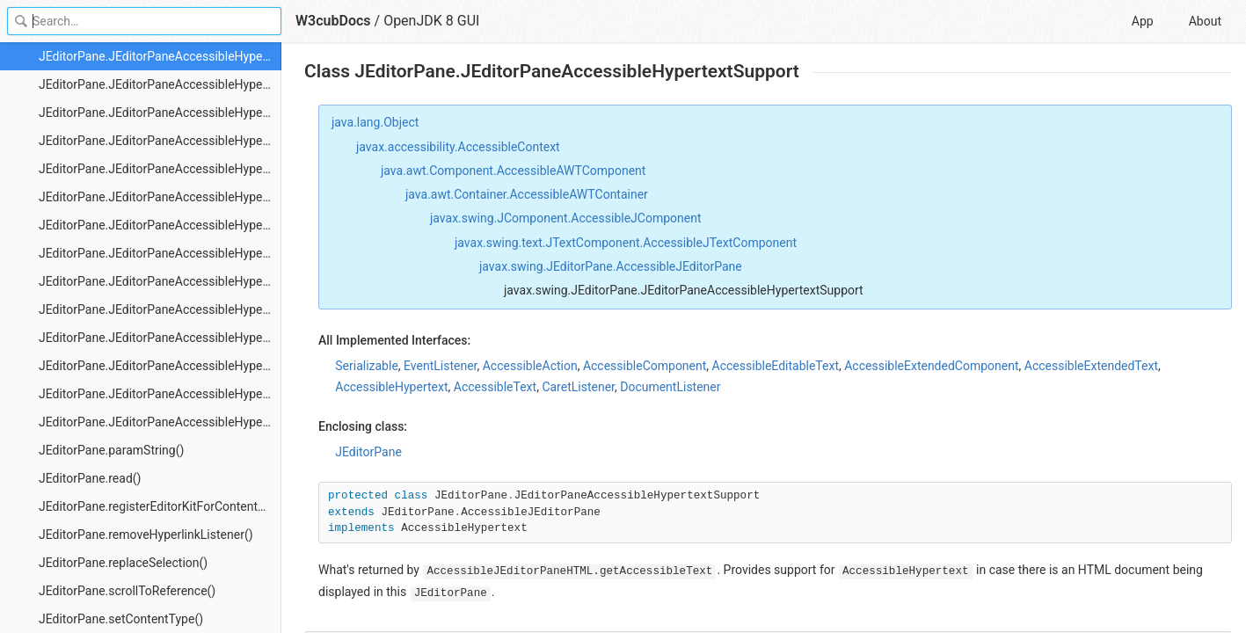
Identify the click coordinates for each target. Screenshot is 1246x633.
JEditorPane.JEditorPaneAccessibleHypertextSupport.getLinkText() (160, 169)
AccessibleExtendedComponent (931, 366)
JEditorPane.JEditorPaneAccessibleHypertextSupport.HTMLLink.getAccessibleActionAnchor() (160, 253)
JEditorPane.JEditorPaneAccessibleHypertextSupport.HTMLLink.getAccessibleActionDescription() (160, 309)
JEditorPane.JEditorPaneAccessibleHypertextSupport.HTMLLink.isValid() (160, 422)
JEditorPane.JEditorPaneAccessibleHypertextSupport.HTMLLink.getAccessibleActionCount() (160, 281)
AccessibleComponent (644, 366)
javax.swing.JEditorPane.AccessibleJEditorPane (610, 266)
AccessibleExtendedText (1091, 366)
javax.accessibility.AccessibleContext (458, 147)
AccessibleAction (530, 366)
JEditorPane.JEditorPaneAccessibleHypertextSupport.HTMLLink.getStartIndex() (160, 394)
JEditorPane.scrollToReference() (127, 591)
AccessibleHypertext (391, 387)
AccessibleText (495, 387)
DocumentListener (670, 387)
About (1205, 21)
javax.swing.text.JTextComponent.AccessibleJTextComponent (626, 243)
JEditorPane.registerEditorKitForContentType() (160, 506)
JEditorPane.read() (90, 478)
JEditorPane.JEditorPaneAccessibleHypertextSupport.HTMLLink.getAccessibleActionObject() (160, 338)
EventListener (440, 366)
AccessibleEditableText (775, 366)
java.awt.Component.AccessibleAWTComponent (513, 171)
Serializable (366, 366)
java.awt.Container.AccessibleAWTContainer (526, 194)
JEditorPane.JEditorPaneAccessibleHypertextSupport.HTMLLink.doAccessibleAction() (160, 225)
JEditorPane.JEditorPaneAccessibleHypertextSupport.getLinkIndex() (160, 141)
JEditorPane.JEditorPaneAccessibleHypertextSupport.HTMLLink (160, 197)
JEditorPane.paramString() (111, 450)
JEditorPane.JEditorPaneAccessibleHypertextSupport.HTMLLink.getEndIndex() (160, 366)
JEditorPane (368, 452)
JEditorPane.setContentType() (121, 619)
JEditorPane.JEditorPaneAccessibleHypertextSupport (160, 56)
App (1143, 21)
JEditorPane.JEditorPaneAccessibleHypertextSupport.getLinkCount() (160, 113)
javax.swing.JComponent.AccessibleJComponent (566, 218)
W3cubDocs (333, 20)
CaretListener (578, 387)
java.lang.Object (375, 122)
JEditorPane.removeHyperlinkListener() (146, 535)
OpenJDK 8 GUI (431, 20)
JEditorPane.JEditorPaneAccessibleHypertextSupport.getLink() (160, 84)
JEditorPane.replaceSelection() (123, 563)
